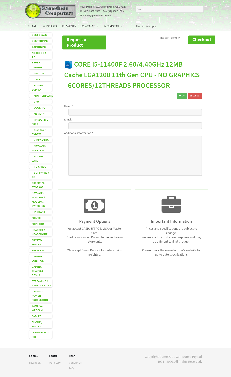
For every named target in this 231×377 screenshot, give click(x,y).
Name (68, 106)
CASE (36, 79)
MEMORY (38, 113)
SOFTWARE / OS (40, 175)
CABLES (36, 316)
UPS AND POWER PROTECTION (40, 296)
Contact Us (75, 362)
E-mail (68, 119)
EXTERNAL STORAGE (38, 185)
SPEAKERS (38, 250)
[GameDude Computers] (51, 10)
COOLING (38, 107)
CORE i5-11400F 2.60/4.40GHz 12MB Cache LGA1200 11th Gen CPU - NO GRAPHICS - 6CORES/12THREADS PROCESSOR (132, 75)
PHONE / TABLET (37, 324)
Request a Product (76, 42)
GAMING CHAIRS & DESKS (37, 271)
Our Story (54, 362)
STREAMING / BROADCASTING (41, 283)
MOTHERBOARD (42, 95)
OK (182, 95)
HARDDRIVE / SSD (40, 122)
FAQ (71, 368)
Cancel (195, 95)
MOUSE (36, 218)
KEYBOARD (38, 212)
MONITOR (38, 224)
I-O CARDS (39, 166)
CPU (35, 101)
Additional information (78, 133)
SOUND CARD (37, 158)
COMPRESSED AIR (40, 334)
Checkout (201, 39)
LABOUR (38, 73)
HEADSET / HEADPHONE (40, 232)
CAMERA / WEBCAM (37, 308)
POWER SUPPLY (37, 87)
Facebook (35, 362)
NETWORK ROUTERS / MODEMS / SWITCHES (38, 199)
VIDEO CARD (40, 140)
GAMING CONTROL (38, 258)
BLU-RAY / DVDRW (39, 132)
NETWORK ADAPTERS (39, 148)
